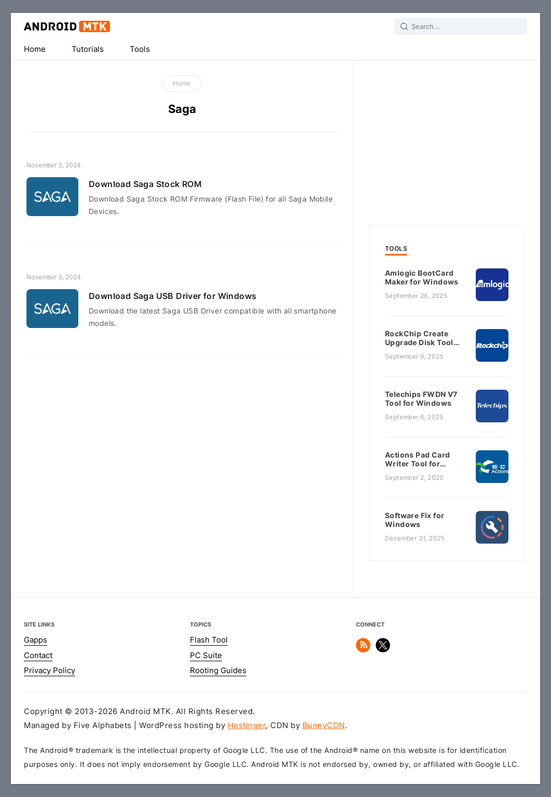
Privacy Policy (49, 670)
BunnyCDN (323, 725)
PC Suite (206, 655)
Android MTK (67, 26)
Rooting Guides (218, 670)
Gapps (35, 640)
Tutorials (88, 49)
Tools (140, 49)
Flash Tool (209, 640)
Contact (38, 655)
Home (35, 49)
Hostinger (247, 725)
